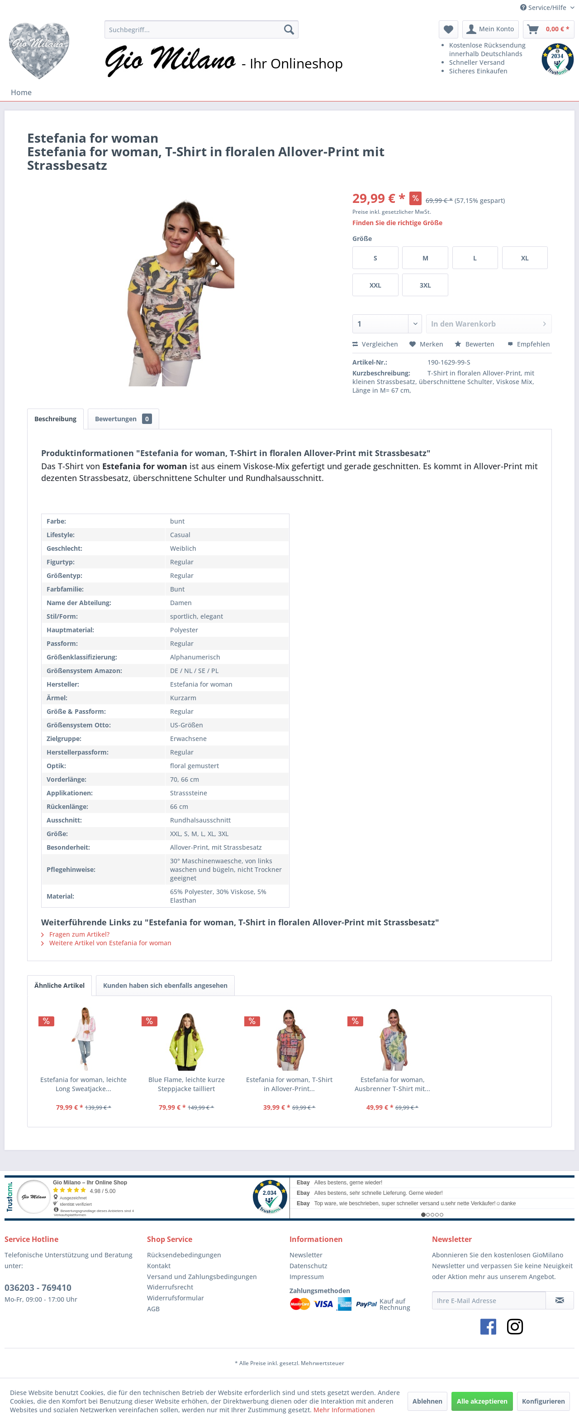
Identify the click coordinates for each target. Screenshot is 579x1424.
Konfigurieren (543, 1401)
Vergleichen (375, 344)
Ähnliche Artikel (59, 985)
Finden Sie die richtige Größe (397, 222)
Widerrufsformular (175, 1298)
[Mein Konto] (490, 29)
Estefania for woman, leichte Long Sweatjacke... (83, 1084)
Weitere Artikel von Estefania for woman (106, 942)
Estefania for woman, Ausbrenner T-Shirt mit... (392, 1084)
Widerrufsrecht (170, 1287)
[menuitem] (201, 29)
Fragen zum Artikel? (75, 934)
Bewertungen (123, 419)
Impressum (307, 1276)
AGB (153, 1308)
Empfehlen (529, 344)
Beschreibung (55, 418)
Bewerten (475, 344)
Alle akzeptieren (482, 1401)
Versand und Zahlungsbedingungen (202, 1276)
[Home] (21, 92)
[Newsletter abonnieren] (560, 1300)
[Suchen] (289, 29)
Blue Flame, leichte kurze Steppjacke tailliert (186, 1084)
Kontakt (159, 1265)
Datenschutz (308, 1265)
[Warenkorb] (548, 29)
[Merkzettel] (448, 29)
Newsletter (306, 1255)
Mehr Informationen (344, 1409)
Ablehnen (427, 1401)
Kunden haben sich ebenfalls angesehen (165, 985)
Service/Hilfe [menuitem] (544, 7)
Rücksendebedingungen (184, 1255)
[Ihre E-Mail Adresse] (489, 1300)
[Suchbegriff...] (201, 29)
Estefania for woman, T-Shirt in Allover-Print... (289, 1084)
